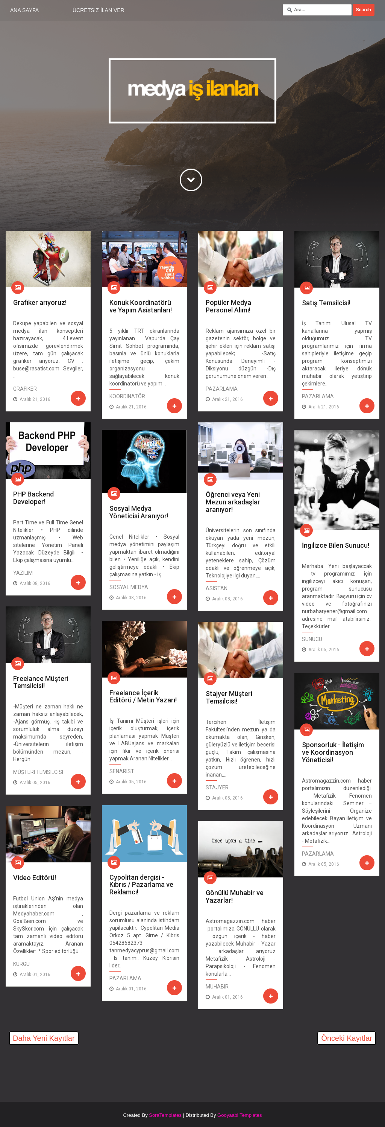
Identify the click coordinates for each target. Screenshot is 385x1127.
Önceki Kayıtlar (346, 1038)
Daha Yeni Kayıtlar (44, 1038)
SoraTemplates (165, 1115)
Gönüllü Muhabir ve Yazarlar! (235, 896)
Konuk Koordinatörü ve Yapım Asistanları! (140, 306)
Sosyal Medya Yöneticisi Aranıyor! (138, 512)
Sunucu (312, 639)
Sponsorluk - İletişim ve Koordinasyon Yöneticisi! (333, 752)
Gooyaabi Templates (239, 1115)
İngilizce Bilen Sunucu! (335, 545)
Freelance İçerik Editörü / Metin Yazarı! (143, 696)
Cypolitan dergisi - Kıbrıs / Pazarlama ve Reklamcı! (141, 884)
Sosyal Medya (128, 587)
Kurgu (21, 964)
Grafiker (25, 389)
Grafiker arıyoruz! (40, 302)
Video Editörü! (34, 878)
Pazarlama (222, 389)
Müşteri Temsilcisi (38, 772)
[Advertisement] (94, 1069)
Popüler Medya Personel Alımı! (228, 306)
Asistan (216, 588)
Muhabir (217, 987)
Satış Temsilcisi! (326, 303)
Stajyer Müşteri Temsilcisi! (229, 697)
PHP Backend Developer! (33, 498)
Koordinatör (127, 396)
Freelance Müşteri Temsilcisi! (40, 682)
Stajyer (217, 787)
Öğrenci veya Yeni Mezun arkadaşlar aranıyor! (233, 501)
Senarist (121, 771)
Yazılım (23, 573)
